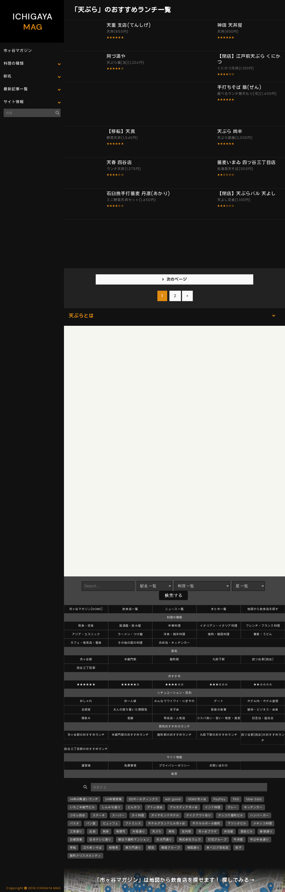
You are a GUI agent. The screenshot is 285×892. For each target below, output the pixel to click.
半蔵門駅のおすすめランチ (130, 735)
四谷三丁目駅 (86, 668)
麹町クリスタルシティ (85, 856)
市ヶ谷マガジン (18, 50)
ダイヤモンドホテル (165, 815)
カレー (232, 807)
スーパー (118, 815)
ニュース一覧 (174, 609)
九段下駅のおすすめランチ (218, 735)
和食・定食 (86, 626)
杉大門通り (164, 839)
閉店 (151, 848)
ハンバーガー (259, 815)
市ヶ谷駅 (86, 659)
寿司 (171, 831)
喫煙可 (120, 831)
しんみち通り (111, 807)
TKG (236, 799)
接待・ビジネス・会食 (262, 710)
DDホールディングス (143, 799)
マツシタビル (237, 823)
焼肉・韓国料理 (219, 634)
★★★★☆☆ (174, 684)
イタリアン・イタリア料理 (218, 626)
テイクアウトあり (198, 815)
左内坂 (186, 831)
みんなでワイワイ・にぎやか (174, 701)
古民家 (86, 710)
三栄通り (76, 831)
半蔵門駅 (130, 659)
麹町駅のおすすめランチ (174, 735)
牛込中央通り (259, 839)
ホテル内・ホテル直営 (262, 701)
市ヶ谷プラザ (207, 831)
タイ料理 (138, 815)
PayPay (219, 799)
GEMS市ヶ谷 (197, 799)
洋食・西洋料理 (174, 634)
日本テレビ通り (100, 839)
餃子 (238, 848)
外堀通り (138, 831)
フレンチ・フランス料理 (263, 626)
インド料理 (213, 807)
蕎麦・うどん (262, 634)
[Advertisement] (32, 150)
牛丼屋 (238, 839)
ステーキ (99, 815)
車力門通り (133, 848)
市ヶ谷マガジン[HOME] (86, 609)
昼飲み (86, 718)
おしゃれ (86, 701)
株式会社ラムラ (190, 839)
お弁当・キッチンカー (174, 643)
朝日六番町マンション (133, 839)
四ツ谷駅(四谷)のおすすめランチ (263, 737)
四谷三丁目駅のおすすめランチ (86, 749)
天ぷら (156, 831)
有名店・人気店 (174, 718)
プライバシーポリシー (174, 765)
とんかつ (134, 807)
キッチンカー (253, 807)
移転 (73, 848)
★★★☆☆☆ (218, 684)
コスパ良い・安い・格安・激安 (218, 718)
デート (218, 701)
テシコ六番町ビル (230, 815)
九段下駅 (219, 659)
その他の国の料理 (130, 643)
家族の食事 (218, 710)
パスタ (74, 823)
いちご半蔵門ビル (82, 807)
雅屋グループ (170, 848)
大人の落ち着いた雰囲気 (130, 710)
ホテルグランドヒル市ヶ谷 (166, 823)
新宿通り (266, 831)
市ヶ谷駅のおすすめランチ (86, 735)
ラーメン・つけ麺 (130, 634)
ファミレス (133, 823)
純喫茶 (113, 848)
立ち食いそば (92, 848)
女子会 (174, 710)
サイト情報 (14, 102)
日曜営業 (76, 839)
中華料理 (174, 626)
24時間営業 (113, 799)
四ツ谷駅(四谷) (263, 659)
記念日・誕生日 (263, 718)
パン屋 (90, 823)
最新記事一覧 (16, 89)
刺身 (106, 831)
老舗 (130, 718)
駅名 (8, 76)
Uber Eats (254, 799)
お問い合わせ (218, 765)
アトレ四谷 (155, 807)
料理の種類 (14, 63)
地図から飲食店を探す (262, 609)
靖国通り (193, 848)
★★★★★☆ (130, 684)
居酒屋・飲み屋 (130, 626)
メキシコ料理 (262, 823)
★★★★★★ (86, 684)
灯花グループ (217, 839)
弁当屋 (228, 831)
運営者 (86, 765)
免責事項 (130, 765)
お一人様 (130, 701)
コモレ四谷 (78, 815)
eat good (173, 799)
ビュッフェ (110, 823)
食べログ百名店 (217, 848)
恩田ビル (246, 831)
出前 (92, 831)
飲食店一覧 (130, 609)
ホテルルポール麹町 (206, 823)
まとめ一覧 (218, 609)
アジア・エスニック (86, 634)
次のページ (177, 279)
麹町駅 (174, 659)
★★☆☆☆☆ (262, 684)
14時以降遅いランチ (84, 799)
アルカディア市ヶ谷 (184, 807)
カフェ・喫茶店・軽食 (86, 643)
